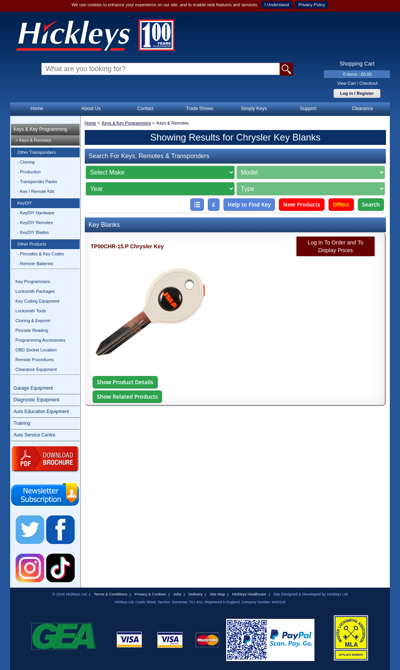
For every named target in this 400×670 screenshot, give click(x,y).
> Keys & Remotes (33, 140)
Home (36, 108)
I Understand (276, 4)
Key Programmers (33, 281)
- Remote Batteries (36, 263)
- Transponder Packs (37, 181)
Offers (341, 204)
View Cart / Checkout (357, 83)
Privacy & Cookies (150, 594)
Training (22, 423)
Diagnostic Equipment (36, 400)
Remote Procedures (35, 359)
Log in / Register (357, 93)
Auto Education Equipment (41, 411)
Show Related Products (127, 396)
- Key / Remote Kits (36, 191)
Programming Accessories (41, 340)
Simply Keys (254, 108)
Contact (145, 108)
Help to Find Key (249, 204)
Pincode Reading (32, 330)
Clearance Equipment (36, 369)
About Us (90, 108)
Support (308, 108)
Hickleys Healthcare (249, 594)
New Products (301, 204)
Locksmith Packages (35, 291)
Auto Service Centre (34, 435)
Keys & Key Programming (40, 129)
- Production (29, 171)
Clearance (362, 108)
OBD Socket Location (36, 349)
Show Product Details (125, 382)
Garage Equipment (33, 388)
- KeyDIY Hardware (36, 212)
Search (371, 204)
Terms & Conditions (110, 594)
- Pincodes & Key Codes (41, 253)
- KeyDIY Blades (33, 232)
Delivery (196, 594)
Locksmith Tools (31, 310)
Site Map (217, 594)
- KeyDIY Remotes (35, 222)
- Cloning (26, 162)
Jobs (177, 594)
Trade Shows (199, 108)
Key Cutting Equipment (38, 301)
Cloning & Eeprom (33, 320)
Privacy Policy (311, 4)
